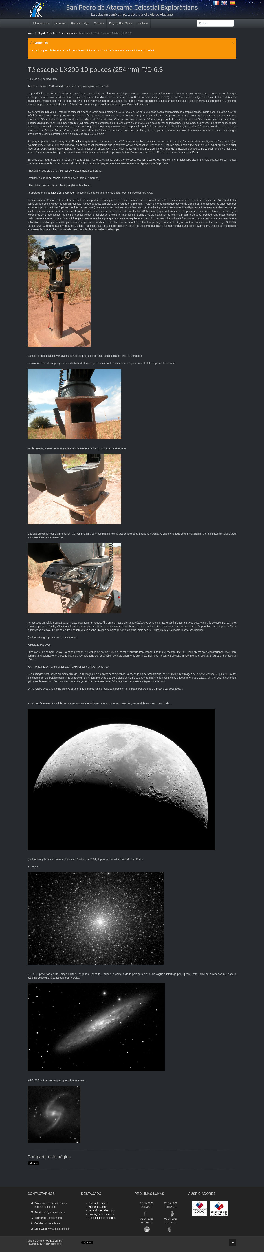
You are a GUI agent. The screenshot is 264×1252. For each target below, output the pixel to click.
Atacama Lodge (80, 23)
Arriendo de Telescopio (102, 1210)
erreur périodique (71, 170)
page (148, 148)
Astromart (64, 86)
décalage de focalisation (61, 192)
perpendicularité (58, 178)
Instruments (68, 33)
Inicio (30, 33)
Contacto (143, 23)
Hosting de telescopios (101, 1214)
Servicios (60, 23)
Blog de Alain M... (47, 33)
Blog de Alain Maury (120, 23)
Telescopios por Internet (102, 1217)
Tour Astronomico (98, 1203)
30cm (195, 152)
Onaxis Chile (53, 1241)
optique (65, 185)
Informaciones (41, 23)
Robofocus (78, 141)
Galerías (99, 23)
